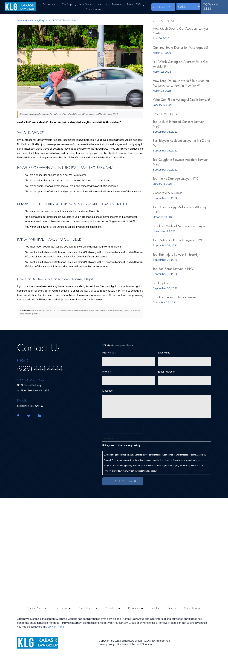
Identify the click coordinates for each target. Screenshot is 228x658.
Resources (117, 4)
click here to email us (30, 406)
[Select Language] (188, 6)
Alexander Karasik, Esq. (30, 20)
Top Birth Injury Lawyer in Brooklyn (176, 254)
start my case (163, 7)
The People (67, 4)
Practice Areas (50, 4)
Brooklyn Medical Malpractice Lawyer (179, 226)
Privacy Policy (106, 644)
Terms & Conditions (143, 644)
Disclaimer (123, 644)
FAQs (138, 4)
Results (130, 4)
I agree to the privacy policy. (123, 445)
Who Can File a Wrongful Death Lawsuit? (182, 99)
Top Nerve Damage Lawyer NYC (175, 178)
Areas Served (85, 4)
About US (102, 4)
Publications (70, 20)
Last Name (164, 353)
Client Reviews (93, 9)
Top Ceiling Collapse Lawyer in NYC (178, 240)
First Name (109, 353)
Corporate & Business (167, 193)
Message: (107, 391)
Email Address (166, 372)
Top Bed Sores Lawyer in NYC (173, 269)
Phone (106, 372)
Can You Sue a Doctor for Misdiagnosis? (180, 47)
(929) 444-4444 (211, 6)
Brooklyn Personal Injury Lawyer (175, 297)
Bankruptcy (160, 283)
